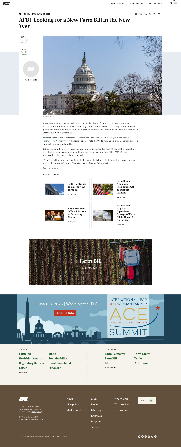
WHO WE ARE (117, 3)
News (70, 399)
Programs (96, 421)
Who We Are (121, 399)
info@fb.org (37, 409)
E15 (107, 363)
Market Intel (74, 410)
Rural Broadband (59, 363)
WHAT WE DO (136, 3)
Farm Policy (25, 40)
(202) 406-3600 (33, 407)
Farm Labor (141, 354)
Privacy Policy (51, 436)
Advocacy (95, 410)
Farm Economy (115, 354)
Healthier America (31, 358)
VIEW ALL (24, 372)
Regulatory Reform (31, 363)
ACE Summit (143, 363)
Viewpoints (73, 404)
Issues (94, 399)
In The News (30, 13)
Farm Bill (24, 42)
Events (94, 404)
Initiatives (96, 416)
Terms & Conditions (62, 436)
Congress (24, 54)
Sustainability (58, 358)
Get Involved (121, 410)
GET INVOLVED (156, 3)
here (55, 168)
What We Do (121, 404)
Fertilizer (54, 367)
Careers (94, 427)
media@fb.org (37, 412)
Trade (52, 354)
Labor (23, 367)
